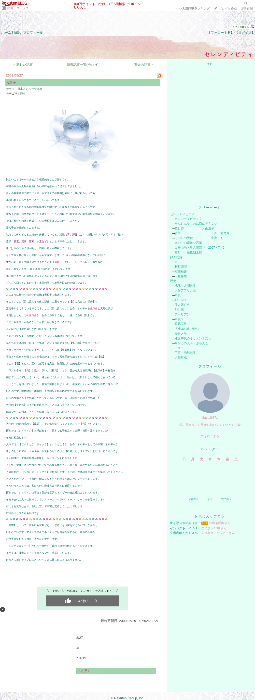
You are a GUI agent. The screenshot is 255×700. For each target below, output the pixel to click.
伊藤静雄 (181, 276)
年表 (178, 295)
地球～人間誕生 (185, 285)
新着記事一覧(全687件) (84, 65)
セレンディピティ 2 (188, 219)
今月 (210, 499)
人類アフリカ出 (185, 290)
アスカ (179, 348)
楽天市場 (247, 8)
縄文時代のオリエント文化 (193, 338)
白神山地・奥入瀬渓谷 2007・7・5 (199, 247)
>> (193, 8)
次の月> (226, 499)
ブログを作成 (228, 8)
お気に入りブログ (210, 516)
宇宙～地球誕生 (185, 352)
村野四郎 (181, 266)
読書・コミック (18, 8)
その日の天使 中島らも (199, 238)
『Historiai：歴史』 (188, 328)
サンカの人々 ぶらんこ (191, 343)
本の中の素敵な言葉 (188, 243)
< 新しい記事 (23, 65)
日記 (17, 32)
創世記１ (181, 300)
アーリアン (182, 314)
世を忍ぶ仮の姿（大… (185, 523)
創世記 (179, 309)
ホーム (6, 32)
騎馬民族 (181, 324)
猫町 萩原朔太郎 (188, 252)
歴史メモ (181, 333)
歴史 (23, 93)
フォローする (210, 436)
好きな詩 (176, 257)
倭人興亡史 (182, 305)
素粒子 (11, 82)
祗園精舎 (181, 271)
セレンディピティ (182, 214)
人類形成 (181, 357)
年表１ (179, 319)
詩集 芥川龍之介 (202, 233)
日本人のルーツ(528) (30, 88)
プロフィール (33, 32)
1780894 (241, 27)
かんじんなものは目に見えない (196, 223)
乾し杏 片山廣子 (194, 228)
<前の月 (194, 499)
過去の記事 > (143, 65)
